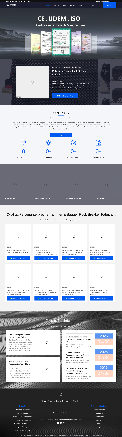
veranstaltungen (82, 5)
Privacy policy (99, 427)
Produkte (56, 5)
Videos (64, 5)
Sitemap (99, 423)
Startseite (48, 5)
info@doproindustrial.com (104, 1)
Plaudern (109, 5)
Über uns (72, 5)
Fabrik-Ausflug (99, 413)
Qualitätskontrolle (99, 416)
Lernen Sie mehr (61, 135)
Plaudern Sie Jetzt (65, 96)
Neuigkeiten (99, 420)
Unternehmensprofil (99, 409)
